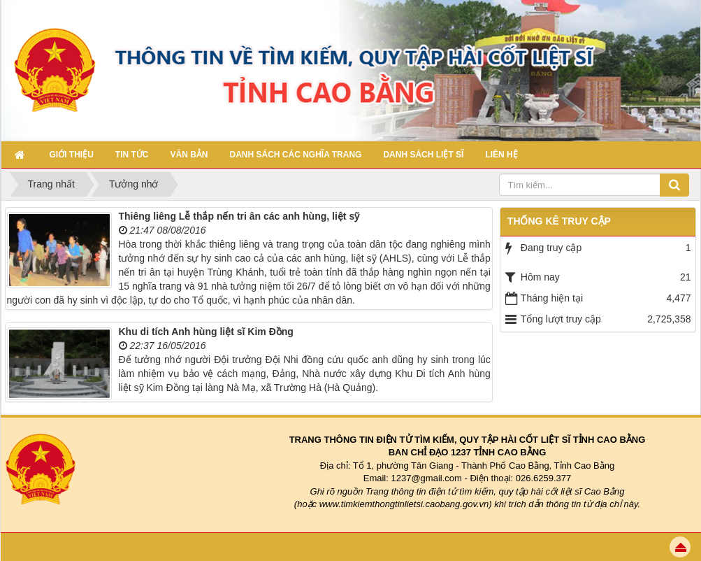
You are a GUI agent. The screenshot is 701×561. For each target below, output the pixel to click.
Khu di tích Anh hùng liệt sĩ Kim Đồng (206, 331)
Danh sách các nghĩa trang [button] (296, 154)
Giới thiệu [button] (72, 154)
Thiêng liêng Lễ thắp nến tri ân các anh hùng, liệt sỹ (239, 216)
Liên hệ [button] (501, 154)
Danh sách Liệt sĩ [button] (423, 154)
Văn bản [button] (189, 154)
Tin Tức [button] (132, 154)
